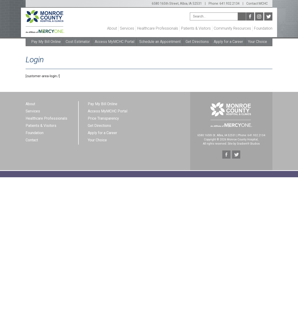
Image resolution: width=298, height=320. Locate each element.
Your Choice (257, 41)
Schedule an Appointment (160, 41)
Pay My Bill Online (46, 41)
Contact (32, 140)
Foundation (263, 28)
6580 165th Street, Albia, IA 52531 (177, 3)
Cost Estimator (78, 41)
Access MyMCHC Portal (114, 41)
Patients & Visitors (196, 28)
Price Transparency (103, 118)
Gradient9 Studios (248, 143)
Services (127, 28)
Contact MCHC (257, 3)
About (112, 28)
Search (242, 16)
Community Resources (232, 28)
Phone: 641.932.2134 (224, 3)
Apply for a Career (228, 41)
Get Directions (197, 41)
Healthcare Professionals (157, 28)
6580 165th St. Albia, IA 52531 (216, 135)
